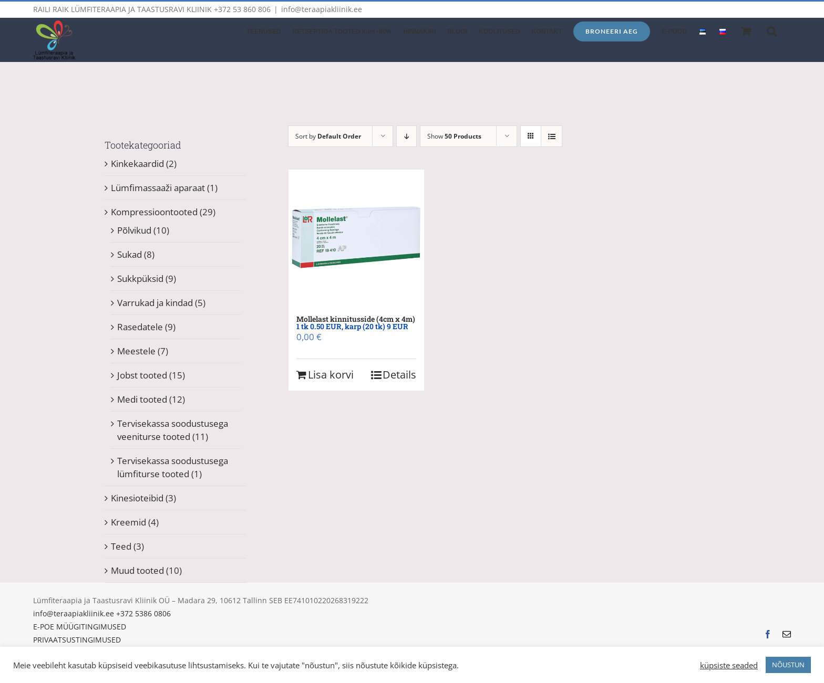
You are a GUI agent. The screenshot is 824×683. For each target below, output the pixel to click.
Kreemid (128, 522)
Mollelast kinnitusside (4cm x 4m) (355, 322)
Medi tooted (142, 399)
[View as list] (551, 136)
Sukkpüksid (140, 278)
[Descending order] (406, 136)
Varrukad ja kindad (155, 303)
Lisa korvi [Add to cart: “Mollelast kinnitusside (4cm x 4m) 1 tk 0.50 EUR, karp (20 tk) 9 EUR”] (331, 374)
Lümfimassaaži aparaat (158, 188)
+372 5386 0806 (143, 613)
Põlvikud (134, 230)
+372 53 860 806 (242, 9)
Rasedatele (140, 327)
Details (399, 374)
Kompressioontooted (154, 212)
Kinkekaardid (137, 163)
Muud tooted (137, 570)
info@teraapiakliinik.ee (321, 9)
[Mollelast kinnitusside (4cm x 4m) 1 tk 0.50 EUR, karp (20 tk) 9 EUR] (356, 237)
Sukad (129, 254)
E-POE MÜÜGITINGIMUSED (79, 627)
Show (454, 136)
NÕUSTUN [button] (788, 664)
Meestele (136, 351)
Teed (121, 546)
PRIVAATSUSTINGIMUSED (77, 640)
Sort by (328, 136)
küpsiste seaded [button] (729, 665)
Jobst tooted (142, 375)
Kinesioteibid (137, 498)
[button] (772, 30)
